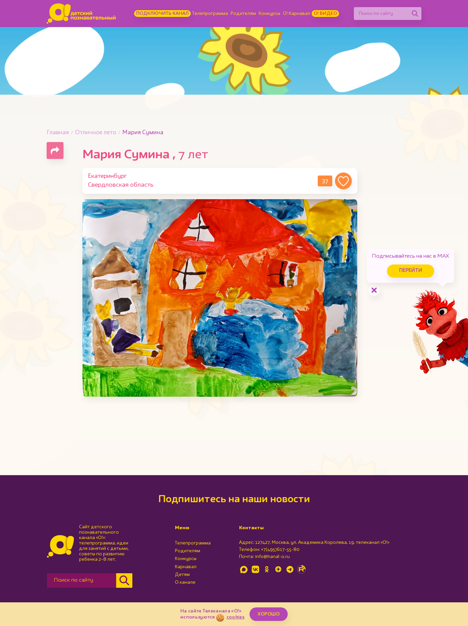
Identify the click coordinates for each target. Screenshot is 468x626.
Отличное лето (95, 132)
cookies (235, 617)
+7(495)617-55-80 (280, 550)
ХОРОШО (269, 614)
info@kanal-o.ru (272, 557)
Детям (182, 575)
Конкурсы (269, 13)
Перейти (410, 271)
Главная (58, 132)
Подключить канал (162, 13)
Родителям (243, 13)
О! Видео (325, 13)
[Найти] (415, 13)
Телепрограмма (210, 13)
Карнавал (186, 567)
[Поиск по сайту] (381, 13)
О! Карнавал (296, 13)
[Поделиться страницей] (55, 150)
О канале (185, 582)
